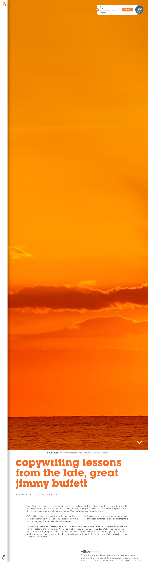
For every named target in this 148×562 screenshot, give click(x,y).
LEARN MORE (127, 10)
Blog (56, 453)
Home (49, 453)
